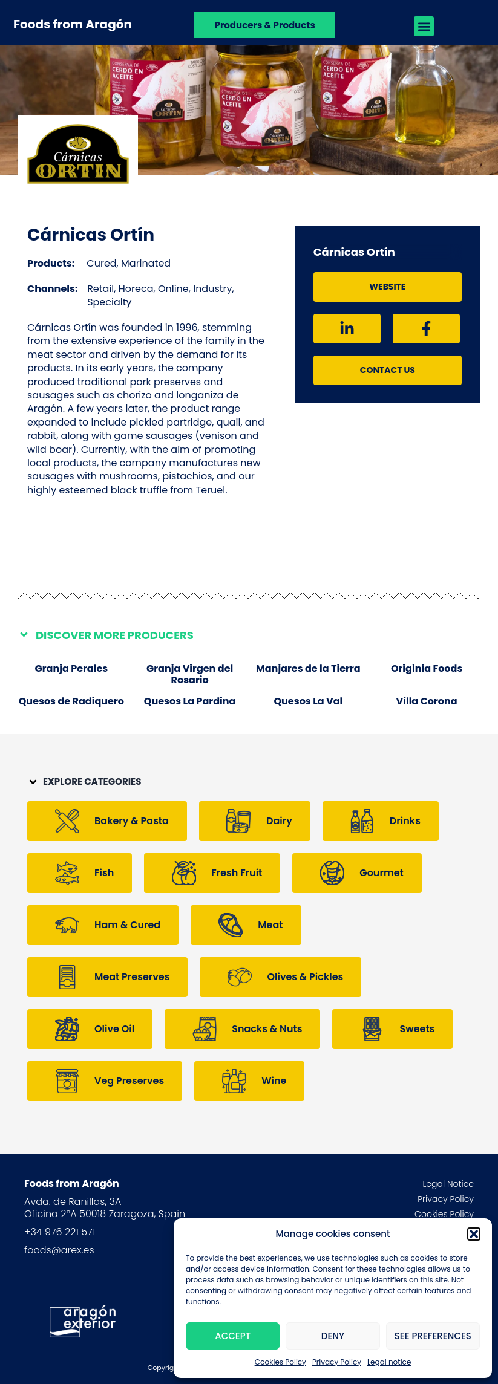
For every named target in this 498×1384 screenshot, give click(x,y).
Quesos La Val (308, 701)
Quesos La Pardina (190, 701)
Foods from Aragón (72, 24)
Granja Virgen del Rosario (189, 674)
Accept (233, 1336)
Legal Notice (448, 1184)
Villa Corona (426, 701)
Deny (332, 1336)
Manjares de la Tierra (308, 668)
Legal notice (389, 1362)
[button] (474, 1234)
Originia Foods (426, 668)
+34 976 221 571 (59, 1232)
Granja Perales (71, 668)
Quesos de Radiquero (71, 701)
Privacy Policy (336, 1362)
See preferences (433, 1336)
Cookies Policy (280, 1362)
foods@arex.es (59, 1250)
